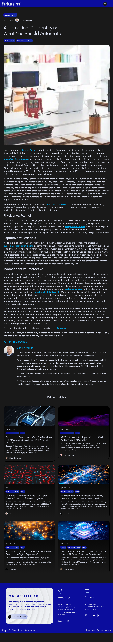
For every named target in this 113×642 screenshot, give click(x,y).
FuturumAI (67, 519)
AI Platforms (9, 40)
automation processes (55, 204)
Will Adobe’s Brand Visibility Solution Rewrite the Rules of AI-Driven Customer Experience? (84, 561)
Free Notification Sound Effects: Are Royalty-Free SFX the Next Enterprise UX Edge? (82, 502)
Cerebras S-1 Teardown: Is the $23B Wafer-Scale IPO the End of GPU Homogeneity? (27, 502)
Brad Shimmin (69, 458)
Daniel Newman (26, 20)
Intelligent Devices (24, 40)
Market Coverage (12, 436)
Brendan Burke (14, 519)
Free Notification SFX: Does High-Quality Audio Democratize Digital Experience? (29, 561)
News (22, 436)
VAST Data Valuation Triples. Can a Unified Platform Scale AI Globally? (82, 441)
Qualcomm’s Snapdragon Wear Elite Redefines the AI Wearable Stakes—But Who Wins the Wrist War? (29, 443)
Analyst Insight (10, 15)
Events (63, 556)
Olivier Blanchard (15, 461)
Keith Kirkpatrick (69, 578)
